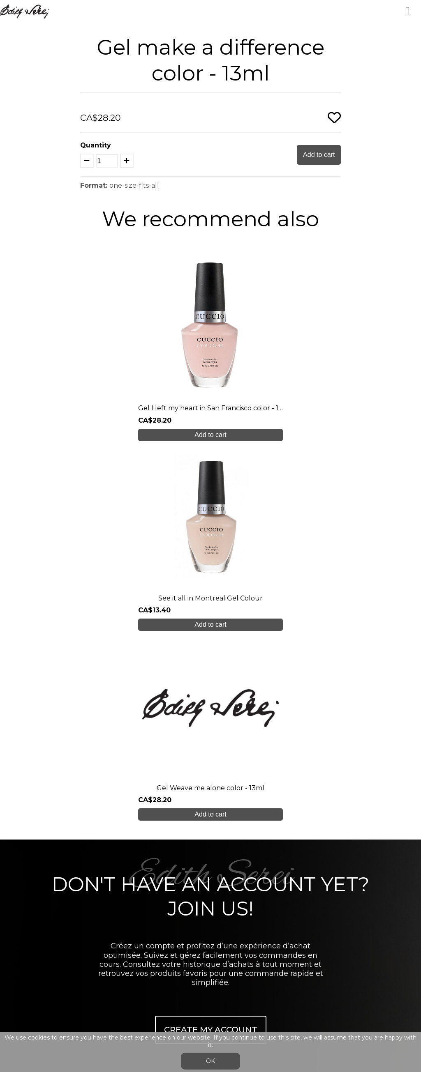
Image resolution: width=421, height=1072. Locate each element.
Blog (210, 859)
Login (202, 927)
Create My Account (210, 650)
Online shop (211, 843)
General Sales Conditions (210, 908)
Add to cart (319, 154)
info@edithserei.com (210, 891)
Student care (211, 826)
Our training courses (210, 810)
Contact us (211, 875)
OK (210, 1061)
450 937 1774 (212, 774)
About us (210, 794)
